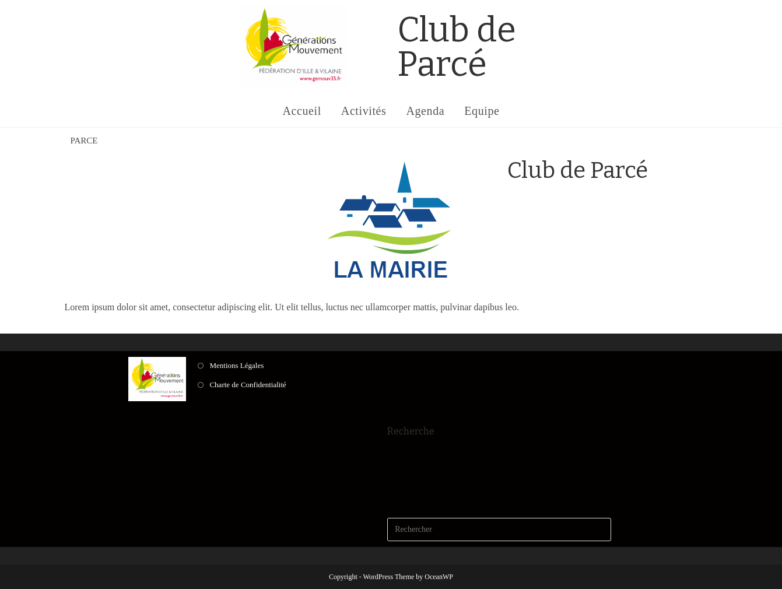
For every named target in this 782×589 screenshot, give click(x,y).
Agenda (425, 110)
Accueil (301, 110)
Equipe (481, 110)
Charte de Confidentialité (247, 384)
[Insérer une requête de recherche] (499, 529)
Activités (364, 110)
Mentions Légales (236, 365)
